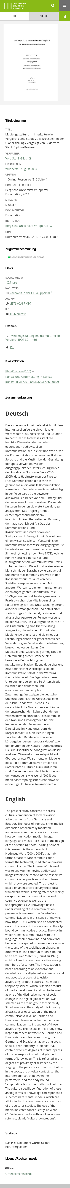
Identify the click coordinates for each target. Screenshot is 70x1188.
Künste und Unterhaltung (22, 377)
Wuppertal (12, 169)
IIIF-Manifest (17, 314)
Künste (47, 377)
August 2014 (29, 169)
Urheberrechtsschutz (19, 1174)
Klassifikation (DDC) (18, 371)
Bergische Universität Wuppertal (26, 226)
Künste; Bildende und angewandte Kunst (32, 382)
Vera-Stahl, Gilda (16, 158)
